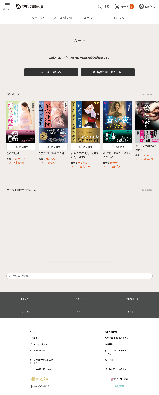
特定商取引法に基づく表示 (116, 338)
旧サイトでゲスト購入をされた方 (116, 352)
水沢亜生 (114, 162)
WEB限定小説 (64, 17)
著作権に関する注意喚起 (115, 369)
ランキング (132, 311)
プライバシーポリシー (39, 344)
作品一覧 (37, 17)
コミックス (120, 17)
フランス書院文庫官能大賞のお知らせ (41, 361)
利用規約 (109, 344)
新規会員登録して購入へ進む (107, 72)
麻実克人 (50, 158)
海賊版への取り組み (38, 350)
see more (147, 94)
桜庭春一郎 (19, 158)
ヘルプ (32, 331)
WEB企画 (109, 360)
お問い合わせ (111, 331)
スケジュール (92, 17)
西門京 (145, 155)
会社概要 (33, 338)
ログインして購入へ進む (51, 72)
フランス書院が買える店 (40, 369)
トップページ (26, 298)
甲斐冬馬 (82, 162)
